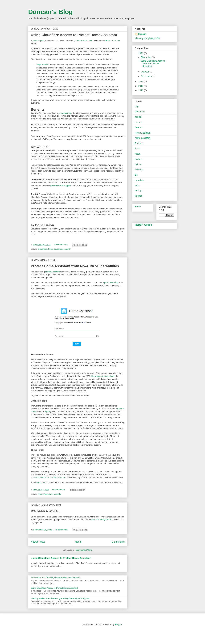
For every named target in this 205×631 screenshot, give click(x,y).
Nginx (47, 411)
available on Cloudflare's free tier (50, 477)
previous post (65, 113)
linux (137, 148)
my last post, (39, 40)
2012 (141, 86)
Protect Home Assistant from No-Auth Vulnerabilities (75, 266)
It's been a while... (46, 511)
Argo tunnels (42, 65)
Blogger (118, 624)
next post (40, 482)
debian (138, 117)
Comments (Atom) (84, 550)
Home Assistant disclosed (103, 376)
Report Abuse (143, 224)
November (146, 57)
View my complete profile (147, 38)
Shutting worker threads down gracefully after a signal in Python (60, 598)
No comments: (61, 244)
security (67, 249)
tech (137, 185)
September (146, 76)
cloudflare (42, 249)
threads (138, 196)
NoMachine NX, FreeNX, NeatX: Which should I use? (55, 577)
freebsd (138, 127)
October (145, 71)
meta (137, 153)
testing (138, 190)
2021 (141, 53)
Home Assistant (112, 40)
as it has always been (101, 519)
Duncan (142, 34)
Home (78, 541)
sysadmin (139, 180)
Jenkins (138, 143)
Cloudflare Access (84, 40)
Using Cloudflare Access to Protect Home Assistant (74, 35)
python (138, 164)
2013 (141, 81)
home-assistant (55, 249)
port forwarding (111, 282)
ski (136, 175)
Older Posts (118, 541)
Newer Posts (38, 541)
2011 (141, 90)
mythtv (138, 159)
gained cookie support (60, 185)
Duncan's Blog (50, 11)
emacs (138, 122)
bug (137, 106)
